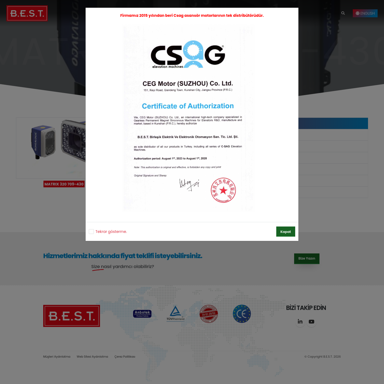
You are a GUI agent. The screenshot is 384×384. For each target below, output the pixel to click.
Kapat (286, 231)
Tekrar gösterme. (111, 231)
